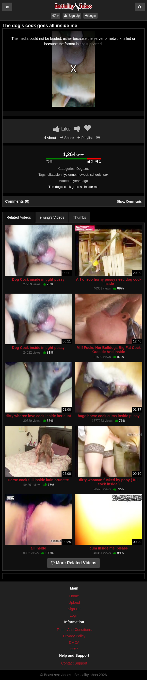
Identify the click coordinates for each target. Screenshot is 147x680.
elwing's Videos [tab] (52, 217)
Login (90, 16)
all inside (38, 548)
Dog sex (82, 169)
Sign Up (72, 16)
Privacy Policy (74, 636)
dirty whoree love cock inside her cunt (38, 416)
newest (82, 175)
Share (67, 138)
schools (95, 175)
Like (62, 129)
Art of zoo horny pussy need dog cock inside (108, 281)
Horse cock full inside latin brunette (38, 480)
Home (74, 596)
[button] (55, 16)
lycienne (69, 175)
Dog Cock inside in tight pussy (38, 279)
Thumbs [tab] (79, 217)
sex (105, 175)
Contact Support (74, 663)
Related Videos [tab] (18, 217)
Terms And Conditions (74, 630)
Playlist (85, 138)
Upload (74, 602)
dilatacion (54, 175)
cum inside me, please (109, 548)
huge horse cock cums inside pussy (109, 416)
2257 (74, 649)
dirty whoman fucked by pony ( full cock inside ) (109, 482)
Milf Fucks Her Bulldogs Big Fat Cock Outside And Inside (109, 350)
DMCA (74, 642)
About (50, 138)
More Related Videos (74, 563)
